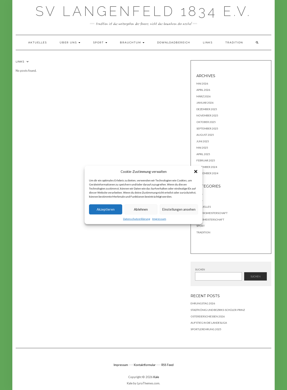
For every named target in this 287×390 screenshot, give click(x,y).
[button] (196, 171)
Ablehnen (141, 209)
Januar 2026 (204, 102)
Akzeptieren (106, 209)
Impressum (159, 219)
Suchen (200, 269)
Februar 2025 (205, 160)
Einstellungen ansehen (179, 209)
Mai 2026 (202, 83)
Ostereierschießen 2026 (208, 316)
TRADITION (234, 42)
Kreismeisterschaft (210, 219)
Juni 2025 (202, 141)
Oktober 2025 (206, 122)
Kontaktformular (145, 365)
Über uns (70, 42)
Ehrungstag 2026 (203, 303)
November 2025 (207, 115)
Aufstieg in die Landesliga (209, 322)
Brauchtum (132, 42)
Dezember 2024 (206, 167)
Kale (156, 377)
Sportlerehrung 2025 (206, 329)
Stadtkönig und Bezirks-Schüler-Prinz (218, 310)
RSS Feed (167, 365)
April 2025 (203, 154)
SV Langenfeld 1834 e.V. (143, 11)
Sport (100, 42)
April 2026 (203, 89)
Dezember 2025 (206, 109)
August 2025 (205, 134)
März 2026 (203, 96)
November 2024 (207, 173)
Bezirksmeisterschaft (212, 213)
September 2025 (207, 128)
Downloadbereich (173, 42)
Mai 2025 (202, 147)
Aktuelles (37, 42)
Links (208, 42)
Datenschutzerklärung (136, 219)
